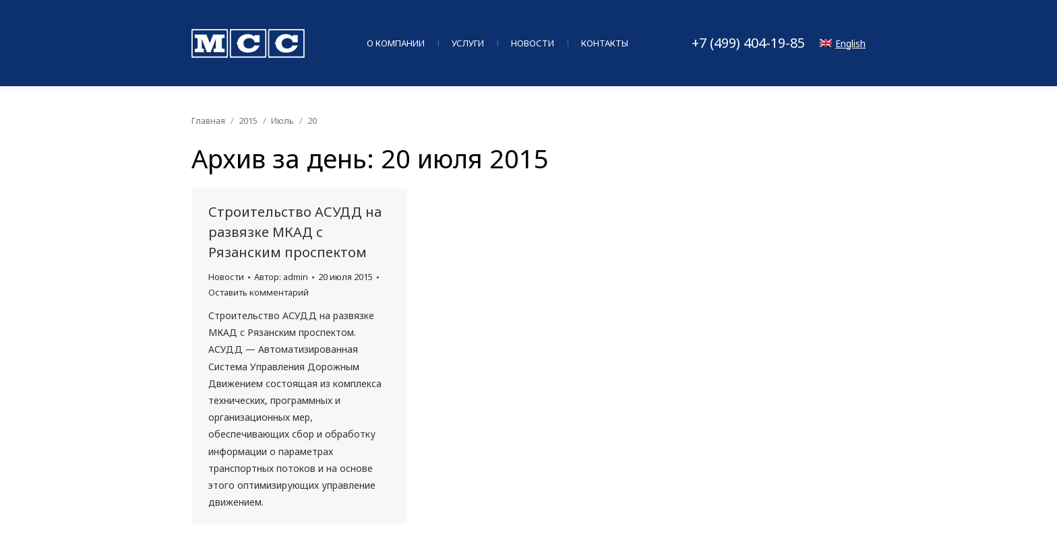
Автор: (281, 277)
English (843, 43)
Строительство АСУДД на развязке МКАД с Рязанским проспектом (295, 232)
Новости (226, 277)
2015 (248, 120)
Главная (208, 120)
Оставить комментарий (258, 292)
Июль (282, 120)
